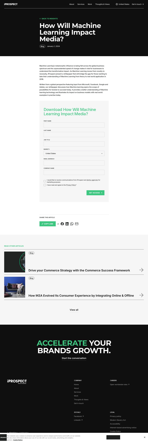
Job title (47, 140)
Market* (47, 149)
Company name (49, 168)
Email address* (49, 159)
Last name (47, 130)
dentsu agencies (92, 180)
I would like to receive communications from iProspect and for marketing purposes (73, 181)
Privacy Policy (71, 185)
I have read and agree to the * (61, 185)
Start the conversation (74, 358)
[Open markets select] (122, 4)
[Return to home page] (10, 4)
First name (47, 121)
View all (74, 310)
